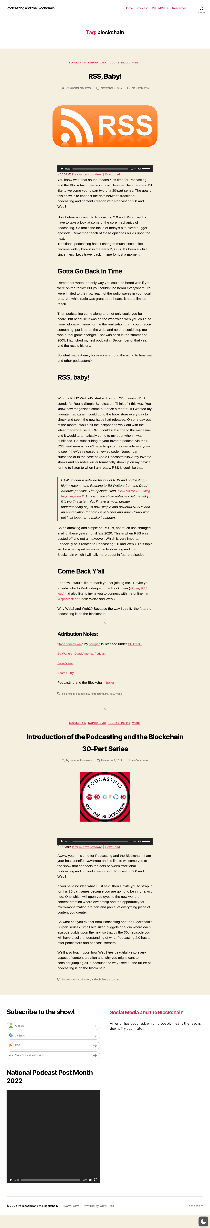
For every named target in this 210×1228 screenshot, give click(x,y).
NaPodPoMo (97, 63)
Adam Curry (66, 673)
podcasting (83, 694)
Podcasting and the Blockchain (34, 8)
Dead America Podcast (93, 654)
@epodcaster (67, 599)
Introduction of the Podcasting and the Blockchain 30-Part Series (105, 748)
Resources (179, 8)
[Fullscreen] (95, 1193)
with (133, 589)
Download (117, 175)
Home (129, 8)
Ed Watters (65, 654)
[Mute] (139, 169)
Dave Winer (66, 664)
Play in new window (88, 175)
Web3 (139, 63)
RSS (113, 694)
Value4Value (160, 8)
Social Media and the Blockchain (141, 1029)
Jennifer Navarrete (79, 88)
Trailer (110, 683)
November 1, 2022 (111, 773)
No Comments (141, 88)
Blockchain (76, 63)
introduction (83, 992)
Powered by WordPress (104, 1218)
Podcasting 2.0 (120, 63)
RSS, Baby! (104, 75)
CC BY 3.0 (140, 644)
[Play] (61, 169)
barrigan (98, 644)
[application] (105, 169)
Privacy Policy (74, 1218)
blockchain (68, 694)
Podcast (142, 8)
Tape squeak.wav (72, 644)
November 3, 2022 (111, 88)
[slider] (100, 169)
